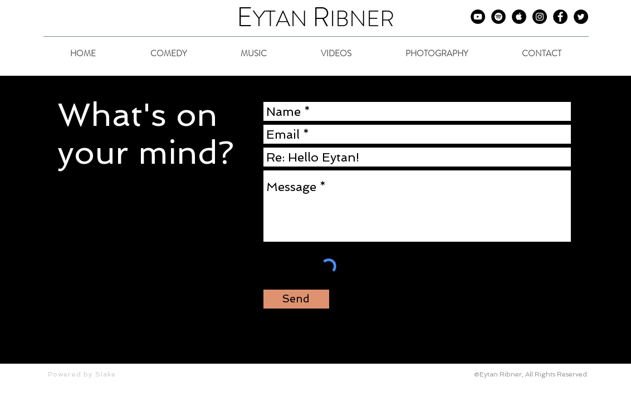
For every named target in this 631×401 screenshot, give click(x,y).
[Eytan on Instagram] (539, 16)
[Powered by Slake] (93, 374)
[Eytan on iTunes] (519, 16)
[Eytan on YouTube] (478, 16)
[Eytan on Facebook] (560, 16)
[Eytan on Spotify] (498, 16)
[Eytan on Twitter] (581, 16)
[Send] (296, 299)
